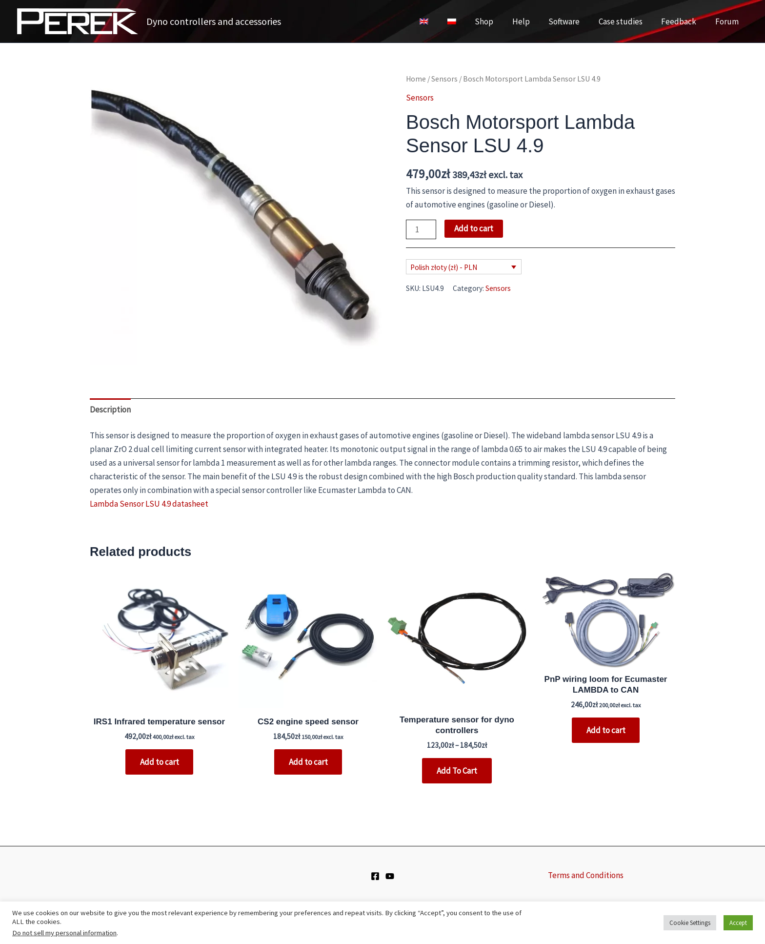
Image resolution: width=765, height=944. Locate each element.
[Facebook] (375, 876)
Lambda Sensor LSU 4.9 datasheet (149, 503)
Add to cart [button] (159, 762)
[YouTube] (389, 876)
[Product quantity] (421, 229)
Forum (728, 21)
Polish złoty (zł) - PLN (443, 267)
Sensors (444, 78)
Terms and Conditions (586, 875)
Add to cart (473, 228)
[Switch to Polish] (466, 21)
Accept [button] (738, 923)
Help (531, 21)
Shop (496, 21)
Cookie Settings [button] (689, 923)
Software (571, 21)
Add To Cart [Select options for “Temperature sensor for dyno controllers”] (457, 770)
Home (416, 78)
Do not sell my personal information (64, 932)
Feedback (682, 21)
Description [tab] (110, 409)
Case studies (626, 21)
